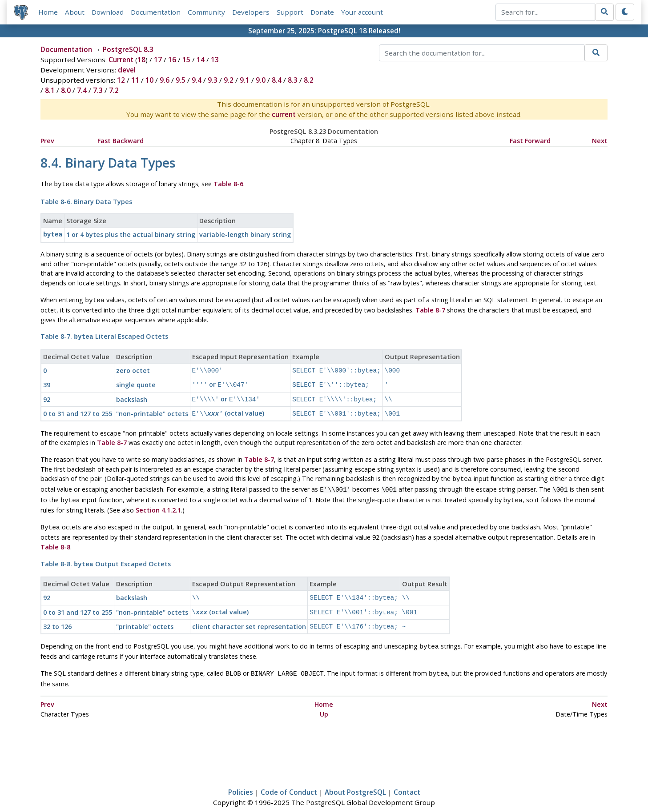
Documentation (156, 12)
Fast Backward (120, 140)
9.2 (228, 80)
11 (135, 80)
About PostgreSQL (355, 776)
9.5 (180, 80)
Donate (322, 12)
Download (108, 12)
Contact (407, 776)
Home (48, 12)
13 (215, 59)
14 (201, 59)
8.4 (277, 80)
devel (127, 69)
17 (158, 59)
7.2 (114, 90)
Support (290, 12)
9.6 (164, 80)
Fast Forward (530, 140)
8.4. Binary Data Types (108, 162)
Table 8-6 (228, 184)
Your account (362, 12)
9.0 (261, 80)
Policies (240, 776)
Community (206, 12)
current (284, 114)
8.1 (50, 90)
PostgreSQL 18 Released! (359, 30)
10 (149, 80)
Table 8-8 (55, 536)
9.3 (212, 80)
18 (141, 59)
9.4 (196, 80)
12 (121, 80)
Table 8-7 (430, 307)
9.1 (245, 80)
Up (324, 698)
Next (600, 140)
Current (121, 59)
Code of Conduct (289, 776)
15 (186, 59)
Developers (251, 12)
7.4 (82, 90)
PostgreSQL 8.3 (128, 49)
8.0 (66, 90)
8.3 (293, 80)
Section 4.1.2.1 (158, 500)
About (75, 12)
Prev (47, 140)
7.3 (98, 90)
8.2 (309, 80)
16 (172, 59)
